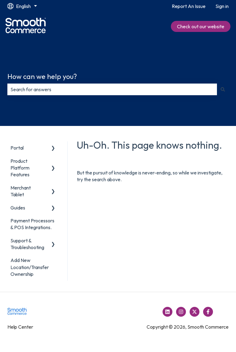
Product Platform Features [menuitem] (20, 168)
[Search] (223, 89)
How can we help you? (42, 76)
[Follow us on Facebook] (208, 312)
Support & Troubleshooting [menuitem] (27, 243)
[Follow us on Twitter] (194, 312)
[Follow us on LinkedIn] (167, 312)
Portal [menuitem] (17, 148)
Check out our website (200, 26)
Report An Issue (189, 6)
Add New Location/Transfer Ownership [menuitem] (29, 267)
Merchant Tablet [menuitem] (20, 191)
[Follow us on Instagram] (181, 312)
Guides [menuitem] (17, 208)
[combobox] (112, 89)
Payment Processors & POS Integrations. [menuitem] (32, 223)
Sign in (222, 6)
